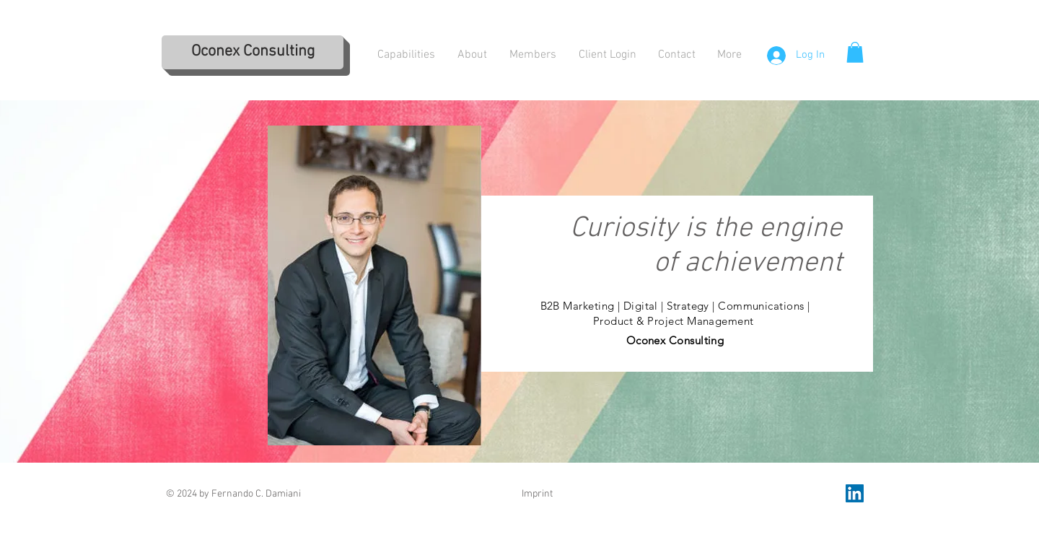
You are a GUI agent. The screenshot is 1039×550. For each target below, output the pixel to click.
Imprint (537, 494)
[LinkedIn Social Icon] (855, 493)
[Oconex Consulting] (252, 52)
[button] (855, 52)
